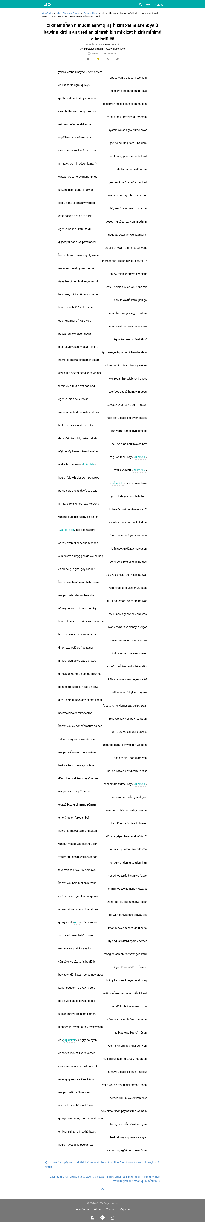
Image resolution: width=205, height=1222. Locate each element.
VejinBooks (47, 13)
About (98, 1209)
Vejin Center (82, 1209)
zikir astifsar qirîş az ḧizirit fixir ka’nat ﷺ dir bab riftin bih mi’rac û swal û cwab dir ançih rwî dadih (102, 1164)
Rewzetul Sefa (90, 13)
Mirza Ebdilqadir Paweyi (68, 13)
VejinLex (125, 1209)
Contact (111, 1209)
